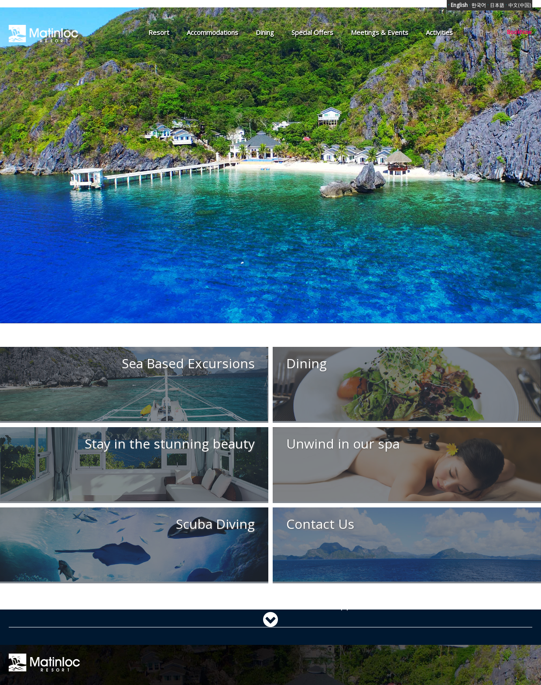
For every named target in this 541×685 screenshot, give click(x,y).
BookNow (519, 32)
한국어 (477, 5)
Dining (265, 32)
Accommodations (212, 32)
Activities (439, 32)
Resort (158, 32)
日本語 (495, 5)
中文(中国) (518, 5)
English (458, 5)
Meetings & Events (379, 32)
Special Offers (312, 32)
